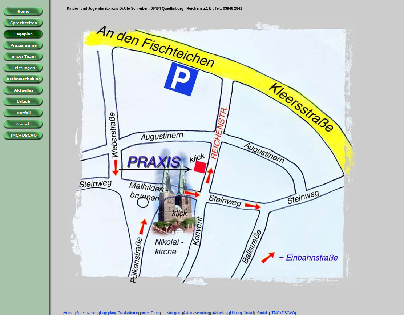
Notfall (248, 313)
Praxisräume (128, 313)
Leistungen (171, 313)
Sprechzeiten (86, 313)
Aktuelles (220, 313)
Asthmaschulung (196, 313)
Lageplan (107, 313)
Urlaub (235, 313)
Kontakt (262, 313)
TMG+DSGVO (283, 313)
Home (68, 313)
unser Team (150, 313)
